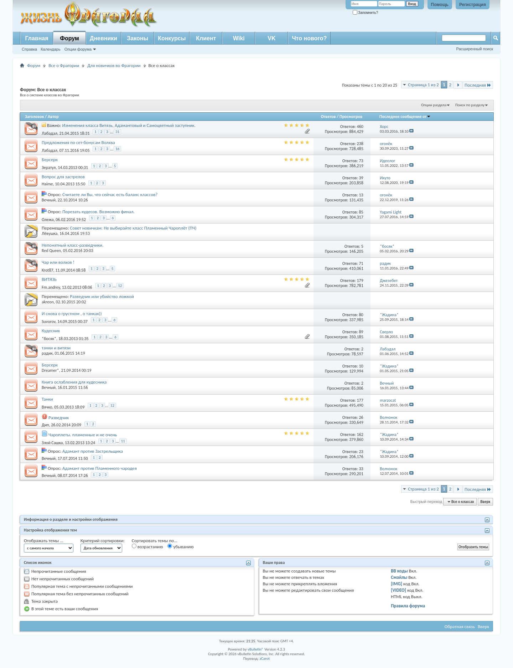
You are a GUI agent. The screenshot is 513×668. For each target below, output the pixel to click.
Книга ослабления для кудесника (74, 382)
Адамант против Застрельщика (92, 451)
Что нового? (309, 38)
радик (47, 353)
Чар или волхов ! (58, 262)
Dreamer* (50, 370)
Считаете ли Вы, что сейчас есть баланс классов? (109, 194)
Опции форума (78, 49)
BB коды (399, 571)
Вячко (47, 407)
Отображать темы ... (43, 540)
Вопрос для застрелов (63, 176)
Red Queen (51, 250)
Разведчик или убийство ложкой (102, 296)
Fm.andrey (51, 287)
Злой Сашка (52, 442)
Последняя (478, 85)
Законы (137, 38)
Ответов (328, 116)
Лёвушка (49, 233)
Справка (29, 49)
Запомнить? (365, 13)
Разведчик (58, 417)
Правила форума (408, 605)
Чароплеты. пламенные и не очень (82, 434)
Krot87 (47, 270)
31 (117, 131)
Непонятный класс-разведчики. (72, 245)
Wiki (239, 38)
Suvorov (48, 321)
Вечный (49, 199)
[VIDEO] (398, 590)
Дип (45, 424)
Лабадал (49, 133)
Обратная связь (460, 626)
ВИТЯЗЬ (49, 279)
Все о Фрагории (63, 65)
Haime (47, 183)
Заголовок (34, 116)
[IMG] (396, 583)
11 (123, 441)
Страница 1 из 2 (423, 84)
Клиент (206, 38)
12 (120, 285)
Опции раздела (433, 105)
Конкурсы (172, 38)
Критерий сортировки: (103, 540)
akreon (48, 301)
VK (271, 38)
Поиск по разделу (469, 105)
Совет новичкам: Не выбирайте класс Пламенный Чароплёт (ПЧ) (133, 228)
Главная (36, 38)
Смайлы (399, 577)
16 (117, 149)
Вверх (485, 501)
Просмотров (351, 116)
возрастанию (147, 546)
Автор (53, 116)
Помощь (440, 4)
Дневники (103, 38)
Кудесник (51, 330)
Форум (69, 38)
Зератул (49, 167)
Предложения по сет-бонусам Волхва (78, 142)
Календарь (51, 49)
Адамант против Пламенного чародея (99, 468)
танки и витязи (56, 347)
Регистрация (472, 4)
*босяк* (49, 338)
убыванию (180, 546)
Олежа (47, 219)
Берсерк (50, 159)
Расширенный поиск (474, 49)
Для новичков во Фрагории (113, 65)
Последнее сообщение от (405, 116)
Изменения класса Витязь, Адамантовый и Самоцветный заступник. (128, 125)
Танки (47, 399)
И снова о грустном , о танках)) (72, 313)
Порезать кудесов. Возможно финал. (98, 211)
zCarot (265, 658)
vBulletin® (256, 649)
